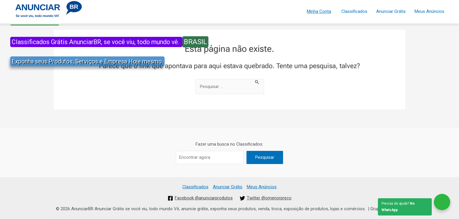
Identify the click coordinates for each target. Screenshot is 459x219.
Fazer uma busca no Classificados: (229, 144)
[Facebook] (200, 198)
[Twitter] (266, 198)
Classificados (354, 11)
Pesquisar (264, 157)
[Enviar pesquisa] (257, 81)
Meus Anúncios (429, 11)
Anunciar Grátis (391, 11)
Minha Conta (319, 11)
